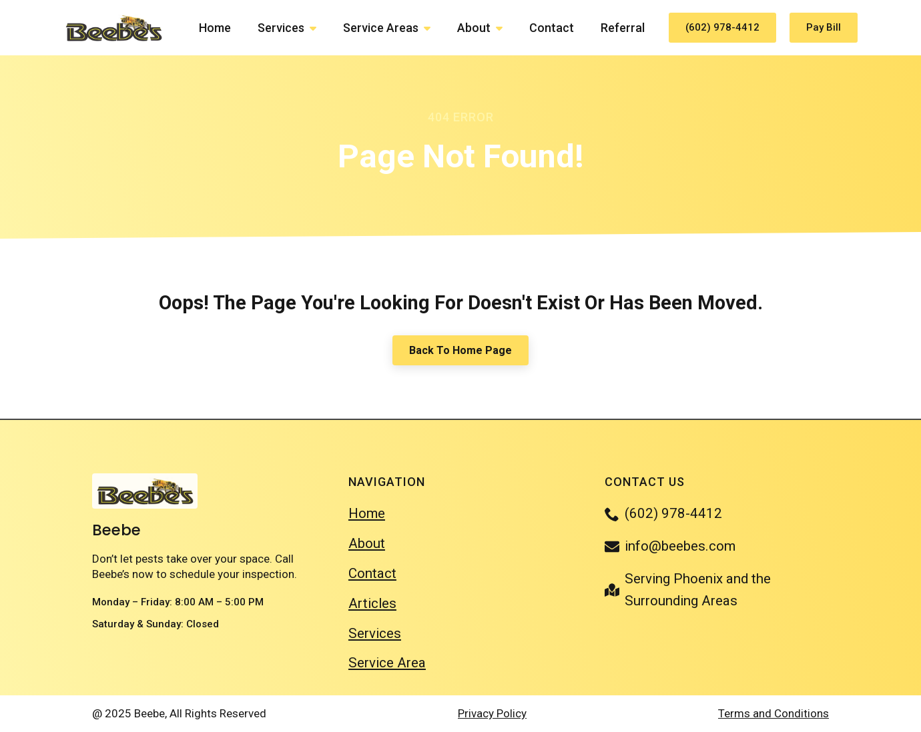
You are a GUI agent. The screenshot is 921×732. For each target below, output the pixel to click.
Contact (551, 28)
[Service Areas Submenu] (431, 27)
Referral (623, 28)
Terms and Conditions (773, 713)
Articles (372, 603)
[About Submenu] (503, 27)
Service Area (387, 663)
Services (281, 28)
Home (215, 28)
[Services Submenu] (317, 27)
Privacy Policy (492, 713)
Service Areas (380, 28)
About (474, 28)
